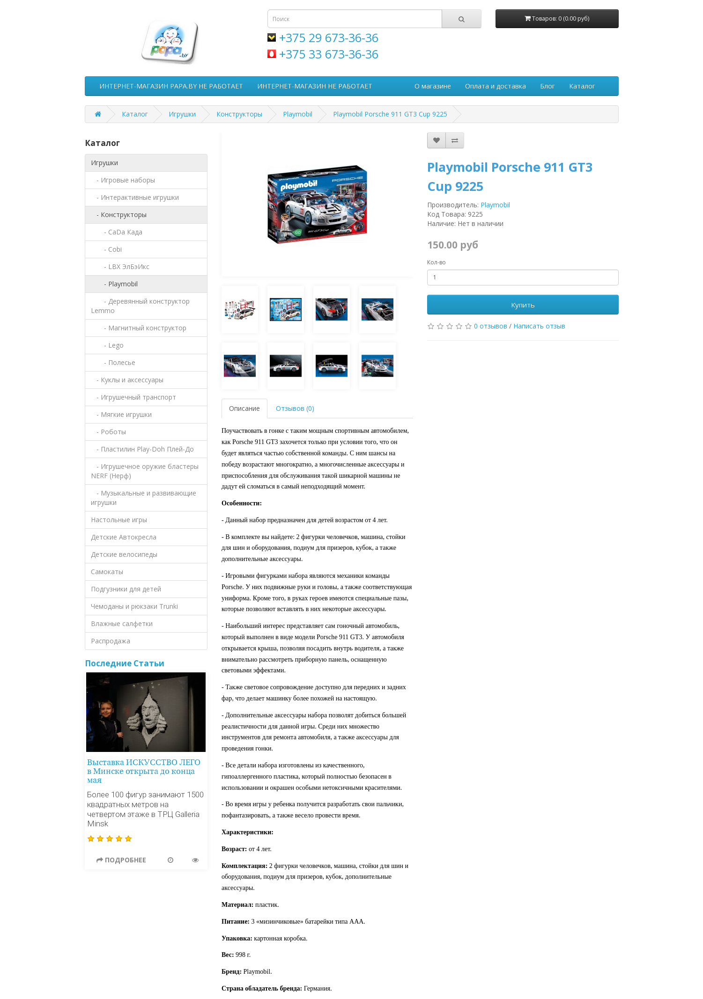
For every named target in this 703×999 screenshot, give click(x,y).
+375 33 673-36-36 (328, 54)
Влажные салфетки (122, 623)
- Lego (107, 345)
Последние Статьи (124, 663)
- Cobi (106, 249)
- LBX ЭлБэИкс (120, 266)
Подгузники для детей (126, 588)
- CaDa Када (116, 231)
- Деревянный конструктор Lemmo (140, 306)
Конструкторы (239, 113)
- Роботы (108, 431)
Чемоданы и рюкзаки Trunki (134, 606)
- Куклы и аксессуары (127, 379)
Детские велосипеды (124, 554)
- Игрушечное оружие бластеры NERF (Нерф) (145, 471)
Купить (523, 304)
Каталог (582, 85)
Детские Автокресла (123, 536)
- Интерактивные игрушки (135, 197)
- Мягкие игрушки (121, 414)
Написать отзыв (539, 325)
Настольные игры (119, 519)
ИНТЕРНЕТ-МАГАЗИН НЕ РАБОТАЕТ (314, 85)
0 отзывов (490, 325)
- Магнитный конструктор (138, 327)
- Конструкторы (119, 214)
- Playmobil (114, 283)
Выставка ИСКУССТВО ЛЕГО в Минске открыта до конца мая (143, 771)
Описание (244, 408)
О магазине (432, 85)
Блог (547, 85)
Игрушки (182, 113)
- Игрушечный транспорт (133, 397)
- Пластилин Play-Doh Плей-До (142, 449)
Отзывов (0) (295, 408)
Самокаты (107, 571)
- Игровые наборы (123, 179)
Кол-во (436, 262)
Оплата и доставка (495, 85)
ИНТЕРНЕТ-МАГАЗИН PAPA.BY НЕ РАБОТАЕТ (171, 85)
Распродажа (110, 640)
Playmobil (297, 113)
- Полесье (113, 362)
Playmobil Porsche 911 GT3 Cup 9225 (390, 113)
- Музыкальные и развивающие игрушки (143, 498)
